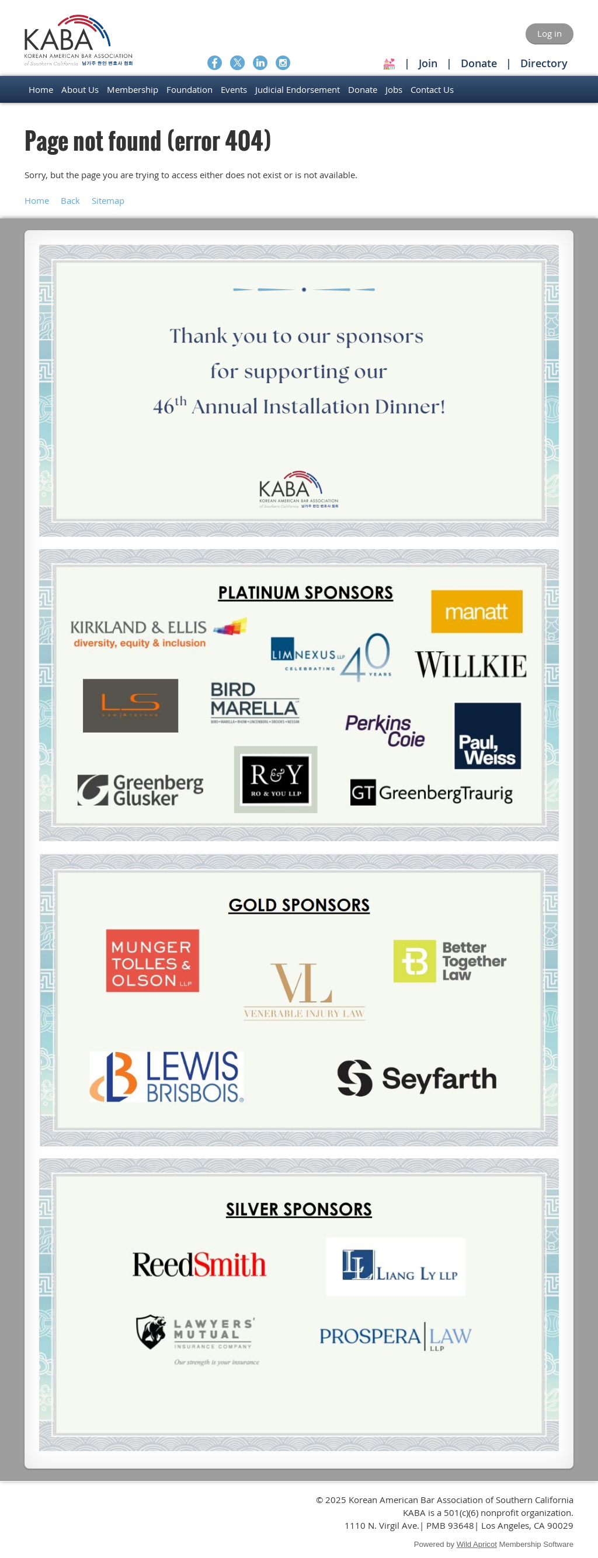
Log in (549, 33)
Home (37, 200)
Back (70, 200)
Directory (544, 63)
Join (428, 63)
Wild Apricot (477, 1544)
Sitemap (108, 200)
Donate (479, 63)
